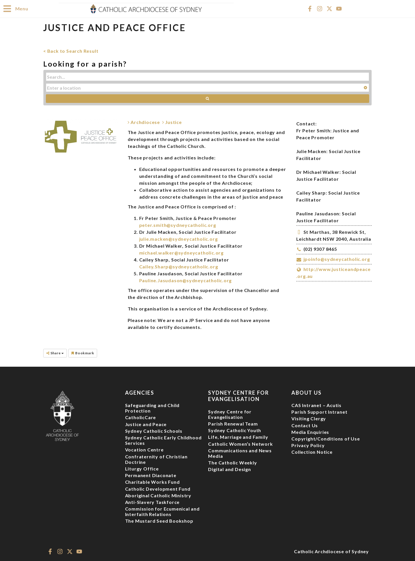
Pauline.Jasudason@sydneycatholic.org (185, 280)
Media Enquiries (310, 431)
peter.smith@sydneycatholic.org (177, 224)
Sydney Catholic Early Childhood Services (163, 439)
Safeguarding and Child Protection (152, 407)
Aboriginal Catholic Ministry (158, 495)
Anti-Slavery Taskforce (152, 501)
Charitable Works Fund (152, 481)
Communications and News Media (239, 452)
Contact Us (304, 425)
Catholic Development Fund (157, 488)
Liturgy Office (142, 468)
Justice (172, 122)
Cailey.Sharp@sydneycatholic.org (178, 266)
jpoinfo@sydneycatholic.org (336, 258)
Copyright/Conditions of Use (325, 438)
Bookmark (82, 353)
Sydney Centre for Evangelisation (230, 413)
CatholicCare (140, 417)
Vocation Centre (144, 449)
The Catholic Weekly (232, 462)
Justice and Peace (146, 424)
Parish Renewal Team (233, 423)
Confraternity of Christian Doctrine (156, 458)
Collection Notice (312, 451)
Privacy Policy (308, 445)
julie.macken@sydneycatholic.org (178, 238)
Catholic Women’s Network (240, 443)
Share (55, 353)
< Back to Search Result (70, 50)
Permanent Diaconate (150, 475)
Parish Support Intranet (319, 411)
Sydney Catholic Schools (153, 430)
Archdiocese (144, 122)
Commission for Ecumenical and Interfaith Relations (162, 511)
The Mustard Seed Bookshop (159, 520)
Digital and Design (229, 469)
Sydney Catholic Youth (234, 430)
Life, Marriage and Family (238, 436)
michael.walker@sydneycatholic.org (181, 252)
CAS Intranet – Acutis (316, 405)
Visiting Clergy (308, 418)
